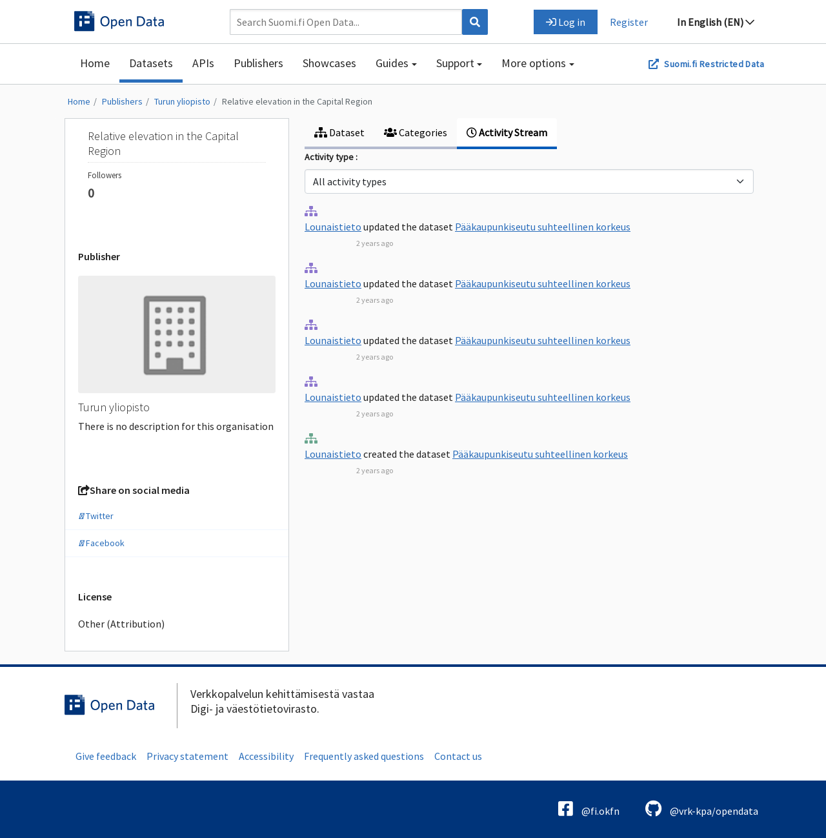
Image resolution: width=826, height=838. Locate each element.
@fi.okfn (589, 808)
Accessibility (266, 756)
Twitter (96, 516)
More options (533, 63)
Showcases (329, 63)
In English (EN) (715, 21)
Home (95, 63)
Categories (415, 132)
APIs (203, 63)
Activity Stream (507, 132)
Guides (392, 63)
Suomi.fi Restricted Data (714, 64)
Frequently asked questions (364, 756)
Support (455, 63)
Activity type (330, 157)
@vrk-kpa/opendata (701, 808)
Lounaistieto (333, 226)
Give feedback (106, 756)
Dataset (339, 132)
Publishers (258, 63)
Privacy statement (187, 756)
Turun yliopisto (182, 101)
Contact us (458, 756)
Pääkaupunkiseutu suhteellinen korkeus (542, 226)
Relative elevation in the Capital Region (297, 101)
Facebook (101, 543)
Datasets (151, 63)
